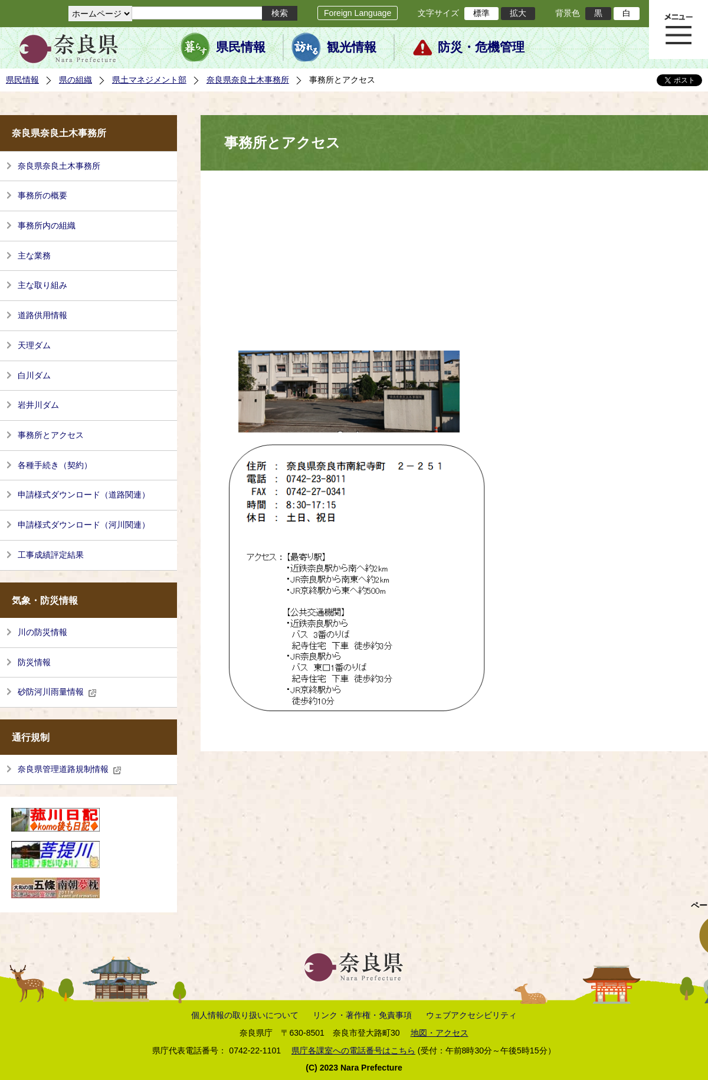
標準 (481, 13)
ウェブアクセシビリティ (471, 1015)
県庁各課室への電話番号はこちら (353, 1050)
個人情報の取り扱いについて (245, 1015)
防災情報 (34, 662)
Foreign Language (357, 13)
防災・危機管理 (481, 47)
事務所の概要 (42, 195)
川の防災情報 (42, 632)
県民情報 (241, 47)
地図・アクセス (439, 1033)
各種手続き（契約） (55, 465)
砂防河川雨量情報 (57, 691)
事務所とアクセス (51, 435)
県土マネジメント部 (149, 79)
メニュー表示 (678, 29)
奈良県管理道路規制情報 (70, 769)
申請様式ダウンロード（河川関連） (84, 524)
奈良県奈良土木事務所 (247, 79)
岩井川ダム (38, 405)
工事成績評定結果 (51, 554)
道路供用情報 (42, 315)
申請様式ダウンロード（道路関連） (84, 494)
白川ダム (34, 375)
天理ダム (34, 345)
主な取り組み (42, 285)
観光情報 (351, 47)
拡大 (518, 13)
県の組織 (75, 79)
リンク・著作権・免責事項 (362, 1015)
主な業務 (34, 255)
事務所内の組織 (47, 225)
